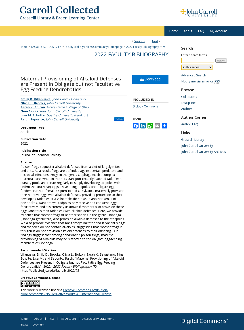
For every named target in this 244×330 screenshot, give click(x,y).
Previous (139, 41)
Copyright (38, 324)
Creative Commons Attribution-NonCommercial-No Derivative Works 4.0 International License (66, 292)
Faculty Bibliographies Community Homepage (94, 47)
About (38, 319)
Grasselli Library (192, 139)
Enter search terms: (194, 55)
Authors (187, 109)
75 (164, 47)
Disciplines (188, 103)
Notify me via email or (200, 81)
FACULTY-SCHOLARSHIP (46, 47)
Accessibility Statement (98, 319)
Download (150, 79)
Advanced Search (193, 75)
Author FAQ (189, 124)
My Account (68, 319)
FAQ (51, 319)
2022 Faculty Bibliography (142, 47)
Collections (189, 97)
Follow (119, 119)
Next (155, 41)
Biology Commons (145, 106)
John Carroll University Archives (203, 151)
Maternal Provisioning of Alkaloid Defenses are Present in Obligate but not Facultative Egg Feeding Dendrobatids (71, 83)
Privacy (24, 324)
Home (23, 47)
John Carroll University (197, 145)
